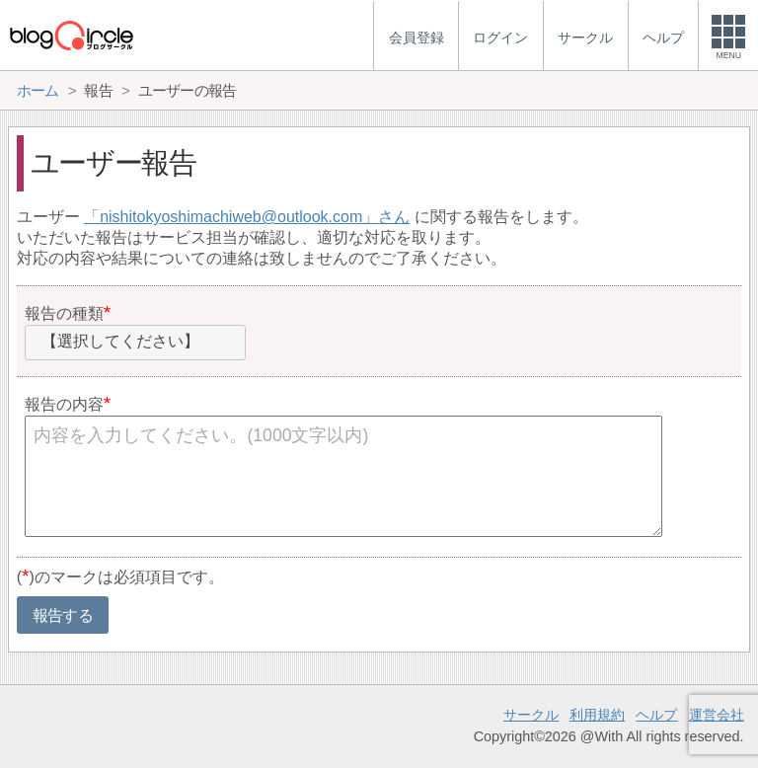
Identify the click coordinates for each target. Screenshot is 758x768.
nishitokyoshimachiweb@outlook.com (231, 216)
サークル (531, 715)
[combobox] (135, 342)
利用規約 (597, 715)
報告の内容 (64, 404)
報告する (63, 615)
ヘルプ (656, 715)
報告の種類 (64, 313)
